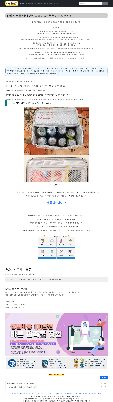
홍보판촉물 (23, 393)
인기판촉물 (38, 3)
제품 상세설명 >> (56, 202)
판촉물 (22, 3)
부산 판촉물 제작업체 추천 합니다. (23, 383)
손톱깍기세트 (96, 393)
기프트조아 (60, 185)
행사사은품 (29, 3)
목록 (104, 377)
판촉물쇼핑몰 (48, 3)
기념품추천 (60, 71)
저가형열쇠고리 (43, 393)
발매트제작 (32, 393)
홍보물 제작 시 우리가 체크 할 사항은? (24, 387)
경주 (75, 393)
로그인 (56, 3)
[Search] (90, 3)
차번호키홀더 (68, 393)
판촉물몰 (15, 393)
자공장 (52, 393)
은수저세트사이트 (84, 393)
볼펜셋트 (59, 393)
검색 (105, 3)
